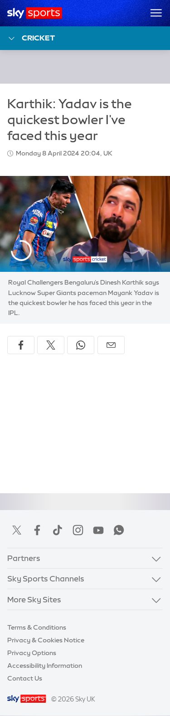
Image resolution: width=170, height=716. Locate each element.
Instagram (78, 530)
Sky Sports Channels (45, 578)
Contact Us (24, 678)
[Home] (34, 13)
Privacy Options (31, 653)
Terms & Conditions (36, 627)
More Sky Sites (34, 599)
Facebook (37, 530)
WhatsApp (119, 530)
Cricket (31, 38)
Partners (23, 558)
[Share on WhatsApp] (80, 345)
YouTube (98, 530)
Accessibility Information (44, 665)
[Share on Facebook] (20, 345)
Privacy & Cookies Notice (45, 640)
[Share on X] (50, 345)
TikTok (58, 530)
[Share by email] (111, 345)
